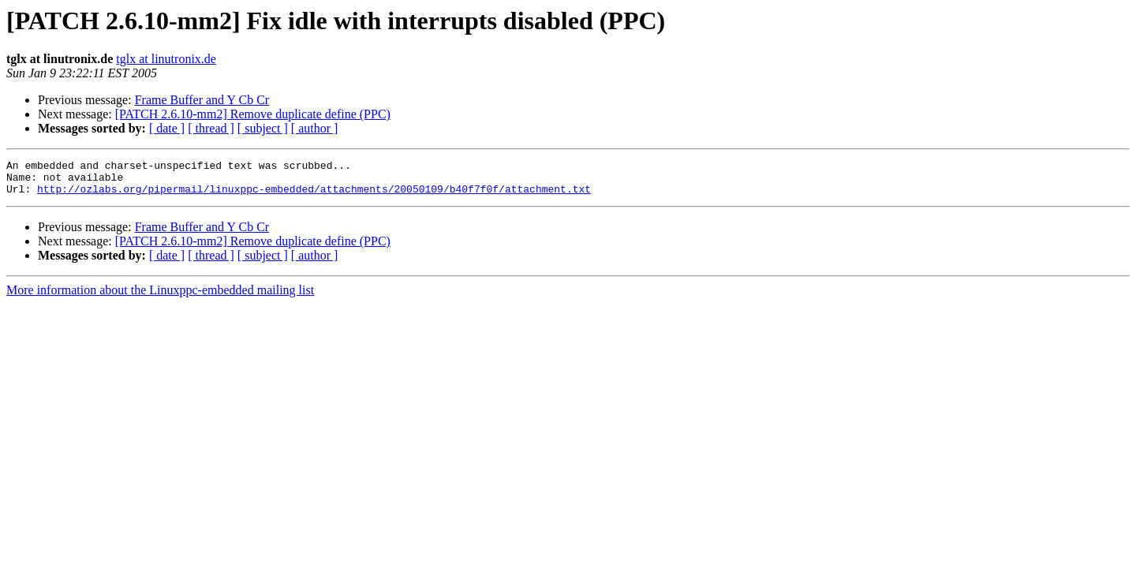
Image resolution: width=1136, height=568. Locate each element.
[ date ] (167, 128)
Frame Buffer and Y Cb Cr (202, 99)
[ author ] (314, 128)
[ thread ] (211, 128)
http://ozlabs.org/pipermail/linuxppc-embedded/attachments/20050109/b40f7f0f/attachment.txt (314, 196)
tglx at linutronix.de (166, 58)
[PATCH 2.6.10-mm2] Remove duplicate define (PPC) (252, 114)
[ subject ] (262, 128)
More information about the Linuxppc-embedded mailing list (160, 297)
